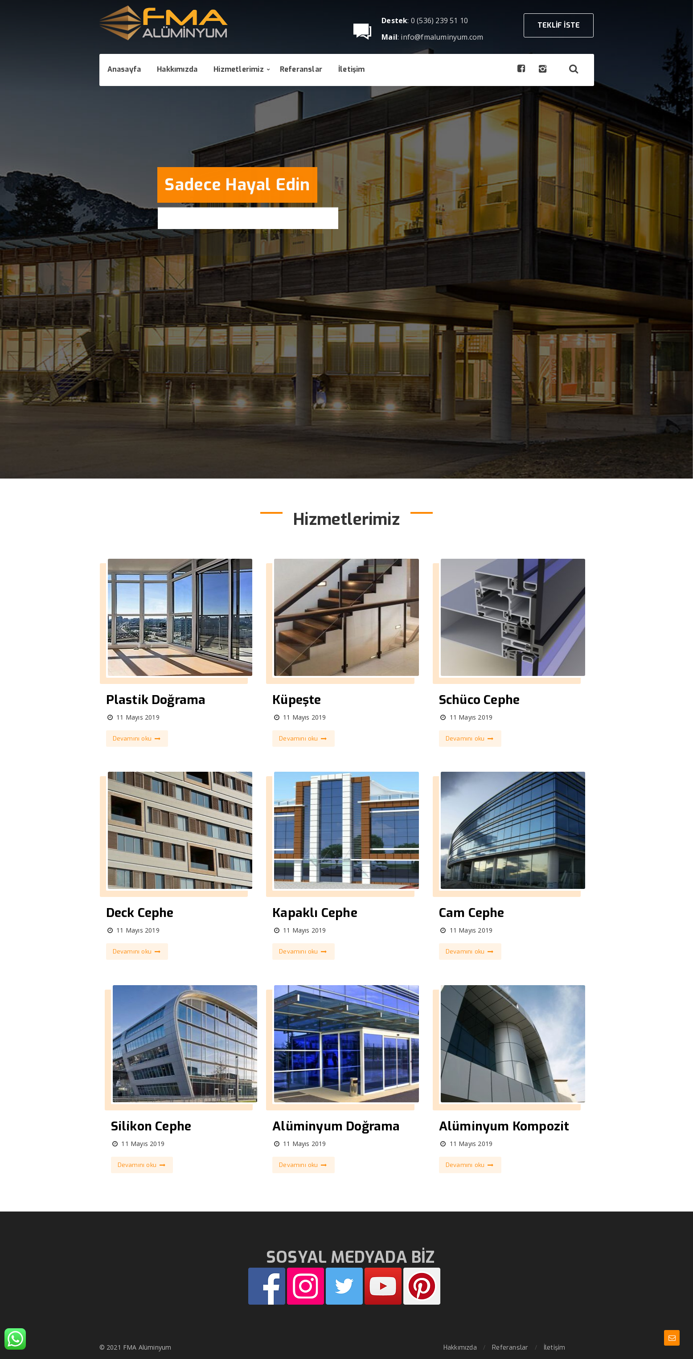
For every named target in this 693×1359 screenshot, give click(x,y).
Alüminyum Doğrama (336, 1126)
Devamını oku (137, 738)
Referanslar (510, 1347)
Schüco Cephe (479, 700)
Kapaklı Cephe (314, 913)
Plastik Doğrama (156, 700)
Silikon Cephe (151, 1126)
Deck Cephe (140, 913)
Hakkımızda (460, 1347)
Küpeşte (296, 700)
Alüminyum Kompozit (504, 1126)
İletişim (555, 1347)
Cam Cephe (471, 913)
